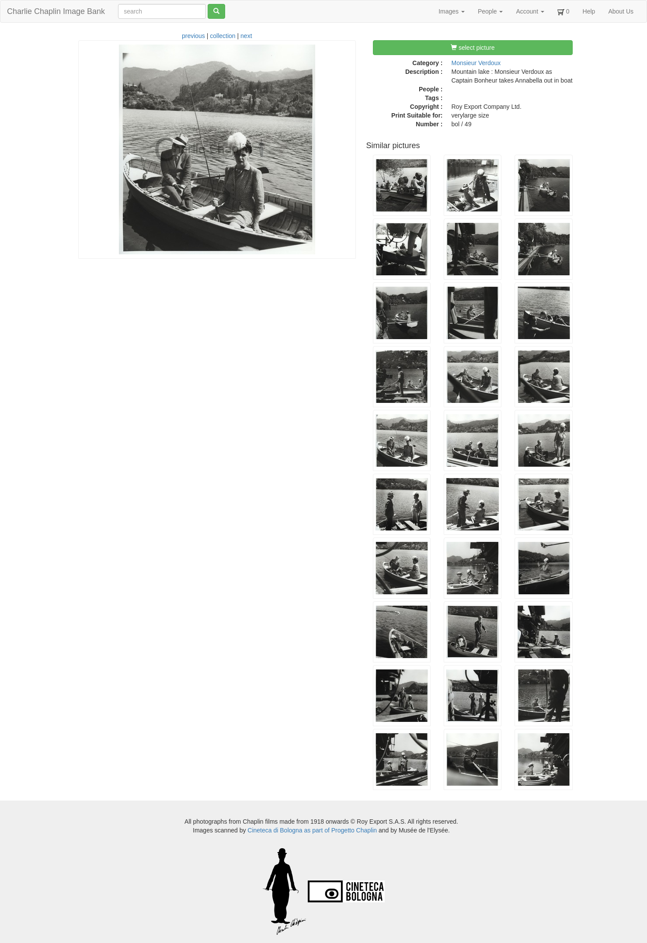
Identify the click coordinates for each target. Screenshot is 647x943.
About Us (620, 11)
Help (589, 11)
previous (193, 35)
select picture (472, 47)
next (246, 35)
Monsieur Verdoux (476, 62)
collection (222, 35)
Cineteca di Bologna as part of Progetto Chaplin (312, 830)
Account (530, 11)
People (490, 11)
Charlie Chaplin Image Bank (56, 11)
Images (451, 11)
